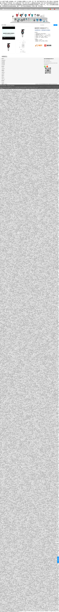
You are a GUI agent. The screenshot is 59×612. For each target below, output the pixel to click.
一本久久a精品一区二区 (41, 225)
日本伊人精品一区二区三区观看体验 (7, 137)
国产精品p (41, 448)
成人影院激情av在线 (51, 193)
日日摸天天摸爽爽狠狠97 (5, 412)
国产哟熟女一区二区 (17, 133)
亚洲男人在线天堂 (47, 183)
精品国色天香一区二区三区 (35, 271)
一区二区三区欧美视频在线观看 (25, 175)
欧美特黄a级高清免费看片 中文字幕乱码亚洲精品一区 (26, 385)
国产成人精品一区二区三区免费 (38, 226)
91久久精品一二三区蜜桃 (11, 273)
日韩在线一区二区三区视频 (30, 336)
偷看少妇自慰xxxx (5, 332)
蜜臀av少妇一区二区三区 (7, 144)
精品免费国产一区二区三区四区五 (24, 383)
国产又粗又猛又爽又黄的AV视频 (11, 314)
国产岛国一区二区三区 (12, 103)
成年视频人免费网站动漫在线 (20, 380)
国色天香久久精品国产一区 (27, 401)
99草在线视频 (9, 190)
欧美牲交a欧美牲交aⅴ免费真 (6, 111)
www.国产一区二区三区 (22, 98)
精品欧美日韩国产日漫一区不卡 (39, 231)
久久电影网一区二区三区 (47, 108)
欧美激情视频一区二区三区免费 (14, 402)
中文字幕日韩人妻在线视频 (44, 269)
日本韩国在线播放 (16, 130)
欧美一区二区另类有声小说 (41, 110)
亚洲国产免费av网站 (36, 271)
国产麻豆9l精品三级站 (9, 151)
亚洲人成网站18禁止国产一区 (30, 221)
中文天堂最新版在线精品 (20, 183)
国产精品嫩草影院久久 (54, 136)
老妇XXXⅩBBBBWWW (26, 276)
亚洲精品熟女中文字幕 (53, 421)
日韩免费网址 (47, 165)
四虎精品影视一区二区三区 (50, 390)
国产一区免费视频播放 (37, 430)
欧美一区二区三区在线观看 (11, 372)
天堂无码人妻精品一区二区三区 (20, 107)
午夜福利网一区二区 (4, 429)
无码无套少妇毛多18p (42, 271)
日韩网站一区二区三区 (31, 207)
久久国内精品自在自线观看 (49, 110)
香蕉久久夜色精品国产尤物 (16, 110)
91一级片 (10, 164)
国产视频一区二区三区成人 (35, 201)
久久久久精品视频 (18, 175)
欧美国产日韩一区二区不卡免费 (46, 270)
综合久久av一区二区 (55, 443)
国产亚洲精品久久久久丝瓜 (46, 119)
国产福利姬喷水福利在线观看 (9, 153)
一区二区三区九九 (14, 196)
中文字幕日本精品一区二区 (48, 267)
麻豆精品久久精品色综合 (12, 411)
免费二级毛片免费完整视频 (38, 312)
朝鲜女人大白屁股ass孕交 (16, 160)
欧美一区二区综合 (30, 155)
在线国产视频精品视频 (35, 228)
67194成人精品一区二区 (53, 279)
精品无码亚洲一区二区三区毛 (26, 290)
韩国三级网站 (11, 367)
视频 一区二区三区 (36, 426)
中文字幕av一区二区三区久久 (48, 236)
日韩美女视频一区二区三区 (34, 150)
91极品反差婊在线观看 (16, 114)
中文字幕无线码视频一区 (20, 377)
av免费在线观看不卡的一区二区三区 (17, 102)
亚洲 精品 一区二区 (46, 378)
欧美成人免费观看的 (39, 194)
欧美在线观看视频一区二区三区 (8, 171)
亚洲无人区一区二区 (9, 455)
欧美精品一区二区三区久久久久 (11, 97)
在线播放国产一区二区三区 (34, 164)
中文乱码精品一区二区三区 (48, 197)
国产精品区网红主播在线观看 (21, 325)
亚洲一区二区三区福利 (55, 203)
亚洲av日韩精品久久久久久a (32, 277)
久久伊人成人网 (6, 475)
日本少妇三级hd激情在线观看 (21, 258)
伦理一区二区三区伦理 (42, 139)
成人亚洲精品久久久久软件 (31, 204)
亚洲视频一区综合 (4, 227)
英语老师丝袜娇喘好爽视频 (51, 169)
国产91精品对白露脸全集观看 (38, 132)
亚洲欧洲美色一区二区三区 (10, 155)
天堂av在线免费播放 (46, 126)
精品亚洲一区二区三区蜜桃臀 (5, 103)
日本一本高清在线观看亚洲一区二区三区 (41, 328)
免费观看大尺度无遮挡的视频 (23, 445)
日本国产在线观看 (41, 398)
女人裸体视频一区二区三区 (43, 150)
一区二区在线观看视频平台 (21, 413)
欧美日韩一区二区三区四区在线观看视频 (35, 104)
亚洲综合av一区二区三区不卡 (31, 393)
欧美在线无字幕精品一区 (19, 360)
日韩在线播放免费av (31, 249)
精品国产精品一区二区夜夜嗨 (28, 150)
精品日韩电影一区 (47, 154)
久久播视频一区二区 (36, 364)
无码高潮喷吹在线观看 (20, 407)
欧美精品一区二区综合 (5, 400)
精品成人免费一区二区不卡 (23, 405)
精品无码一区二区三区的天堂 (37, 333)
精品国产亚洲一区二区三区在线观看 (39, 203)
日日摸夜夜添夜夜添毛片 (12, 179)
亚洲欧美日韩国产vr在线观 (17, 302)
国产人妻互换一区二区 (25, 424)
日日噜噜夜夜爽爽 (32, 270)
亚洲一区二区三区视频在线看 (10, 383)
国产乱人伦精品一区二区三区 (5, 105)
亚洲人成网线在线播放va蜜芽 (52, 264)
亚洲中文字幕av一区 (41, 406)
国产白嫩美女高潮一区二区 (24, 299)
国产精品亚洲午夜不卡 (19, 103)
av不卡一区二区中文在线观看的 (30, 196)
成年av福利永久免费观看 (18, 116)
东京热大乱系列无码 (23, 370)
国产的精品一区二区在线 (17, 328)
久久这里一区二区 (18, 296)
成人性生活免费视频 (55, 328)
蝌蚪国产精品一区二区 (32, 102)
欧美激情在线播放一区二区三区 (28, 233)
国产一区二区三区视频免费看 (42, 442)
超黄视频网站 (28, 169)
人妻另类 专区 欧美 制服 (24, 203)
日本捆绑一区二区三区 (56, 353)
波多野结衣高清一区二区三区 (6, 296)
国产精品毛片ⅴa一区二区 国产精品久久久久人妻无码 (20, 425)
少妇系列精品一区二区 (29, 173)
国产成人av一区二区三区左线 (41, 417)
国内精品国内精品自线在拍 (38, 286)
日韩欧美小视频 (5, 452)
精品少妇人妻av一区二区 (38, 322)
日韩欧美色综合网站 (36, 237)
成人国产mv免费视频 (39, 270)
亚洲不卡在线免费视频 (13, 138)
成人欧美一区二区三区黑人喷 (4, 179)
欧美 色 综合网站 (4, 230)
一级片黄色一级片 (6, 291)
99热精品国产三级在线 (46, 349)
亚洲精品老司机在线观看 (24, 146)
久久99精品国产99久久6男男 (7, 406)
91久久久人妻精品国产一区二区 (19, 117)
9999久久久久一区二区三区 (48, 353)
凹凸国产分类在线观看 (15, 271)
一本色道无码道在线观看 (19, 349)
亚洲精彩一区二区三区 (14, 242)
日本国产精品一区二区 (43, 90)
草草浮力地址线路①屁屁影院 (48, 288)
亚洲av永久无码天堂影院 (9, 308)
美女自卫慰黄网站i (52, 344)
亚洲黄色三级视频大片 (39, 459)
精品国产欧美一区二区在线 (10, 147)
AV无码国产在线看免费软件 (5, 251)
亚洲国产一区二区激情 (19, 128)
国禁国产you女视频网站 (31, 373)
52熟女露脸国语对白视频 (35, 173)
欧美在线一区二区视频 (38, 362)
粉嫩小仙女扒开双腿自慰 (46, 116)
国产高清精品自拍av (43, 387)
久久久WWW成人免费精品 (17, 456)
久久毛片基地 (26, 180)
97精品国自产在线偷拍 (16, 323)
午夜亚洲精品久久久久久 (30, 254)
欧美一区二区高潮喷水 (18, 245)
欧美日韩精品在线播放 (54, 265)
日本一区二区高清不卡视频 (33, 141)
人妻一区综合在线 (14, 321)
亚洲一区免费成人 (19, 467)
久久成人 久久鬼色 (51, 241)
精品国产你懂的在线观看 (40, 141)
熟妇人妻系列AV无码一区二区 (39, 307)
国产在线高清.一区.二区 (28, 193)
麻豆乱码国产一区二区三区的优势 (38, 217)
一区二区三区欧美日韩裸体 (7, 451)
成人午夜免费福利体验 (54, 466)
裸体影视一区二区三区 (22, 236)
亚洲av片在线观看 (49, 150)
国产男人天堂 (37, 346)
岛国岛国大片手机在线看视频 (18, 266)
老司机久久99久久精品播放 (18, 115)
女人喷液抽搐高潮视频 (3, 366)
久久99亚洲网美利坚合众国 (8, 478)
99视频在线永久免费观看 (10, 102)
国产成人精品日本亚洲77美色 (17, 181)
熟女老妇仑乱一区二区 (39, 266)
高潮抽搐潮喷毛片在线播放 (22, 310)
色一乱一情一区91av (41, 175)
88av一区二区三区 (34, 380)
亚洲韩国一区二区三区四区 (19, 104)
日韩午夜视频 (5, 167)
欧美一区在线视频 (12, 143)
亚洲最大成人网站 (25, 249)
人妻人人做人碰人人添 (42, 190)
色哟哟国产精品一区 (5, 134)
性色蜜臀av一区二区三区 (15, 237)
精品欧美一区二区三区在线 (55, 445)
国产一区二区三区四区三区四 (35, 139)
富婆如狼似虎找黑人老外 (7, 321)
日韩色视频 (22, 150)
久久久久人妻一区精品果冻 (19, 150)
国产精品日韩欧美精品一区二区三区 (15, 92)
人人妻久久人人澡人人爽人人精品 (12, 413)
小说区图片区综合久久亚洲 (11, 107)
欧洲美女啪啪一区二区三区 (41, 313)
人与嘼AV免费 (20, 196)
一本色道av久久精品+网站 (23, 125)
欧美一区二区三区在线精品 (18, 149)
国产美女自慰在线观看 (32, 275)
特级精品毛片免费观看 (40, 145)
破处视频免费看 (54, 210)
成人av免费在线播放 (41, 449)
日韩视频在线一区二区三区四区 (6, 363)
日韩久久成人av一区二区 (19, 379)
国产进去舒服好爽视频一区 (20, 224)
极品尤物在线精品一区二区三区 (49, 259)
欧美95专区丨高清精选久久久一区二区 (5, 182)
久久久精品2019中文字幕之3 (25, 274)
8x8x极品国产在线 (17, 101)
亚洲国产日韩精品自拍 (42, 292)
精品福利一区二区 (43, 463)
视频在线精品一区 (9, 334)
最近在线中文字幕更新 (51, 244)
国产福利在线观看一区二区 (46, 281)
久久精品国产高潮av (14, 164)
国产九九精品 (24, 196)
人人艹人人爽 (16, 375)
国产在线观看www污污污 (5, 216)
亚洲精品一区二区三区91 (26, 343)
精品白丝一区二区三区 (24, 110)
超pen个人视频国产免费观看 (47, 133)
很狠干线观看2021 (5, 197)
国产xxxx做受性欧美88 (44, 370)
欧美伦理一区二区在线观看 (14, 246)
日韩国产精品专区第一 (45, 301)
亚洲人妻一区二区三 (46, 146)
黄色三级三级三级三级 (19, 276)
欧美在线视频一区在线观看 (53, 473)
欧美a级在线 (4, 308)
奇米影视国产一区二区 (50, 280)
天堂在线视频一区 (29, 93)
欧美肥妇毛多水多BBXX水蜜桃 (43, 193)
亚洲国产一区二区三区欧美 (8, 306)
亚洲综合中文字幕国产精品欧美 (6, 271)
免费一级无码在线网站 (23, 111)
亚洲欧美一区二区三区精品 (43, 403)
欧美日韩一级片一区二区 (48, 213)
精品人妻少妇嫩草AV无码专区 (15, 403)
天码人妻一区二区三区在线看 (8, 441)
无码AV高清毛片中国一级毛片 (32, 160)
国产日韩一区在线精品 (55, 122)
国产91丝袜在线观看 (21, 155)
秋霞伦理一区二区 (33, 100)
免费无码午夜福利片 (33, 155)
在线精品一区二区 (15, 341)
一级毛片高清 (48, 295)
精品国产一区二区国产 (20, 190)
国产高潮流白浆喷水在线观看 (37, 152)
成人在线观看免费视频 (44, 195)
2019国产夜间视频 (13, 180)
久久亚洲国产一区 (32, 148)
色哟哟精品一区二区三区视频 (27, 349)
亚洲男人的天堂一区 (42, 426)
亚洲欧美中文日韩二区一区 (16, 334)
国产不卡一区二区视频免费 (33, 313)
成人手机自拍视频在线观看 (28, 228)
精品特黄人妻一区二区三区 (47, 373)
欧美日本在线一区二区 (19, 186)
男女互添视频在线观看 (33, 97)
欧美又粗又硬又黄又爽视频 (48, 123)
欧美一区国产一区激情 (31, 300)
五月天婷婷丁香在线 (44, 268)
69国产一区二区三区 (8, 106)
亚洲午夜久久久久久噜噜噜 (14, 234)
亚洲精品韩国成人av (10, 160)
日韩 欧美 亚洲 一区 (50, 263)
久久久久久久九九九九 (45, 220)
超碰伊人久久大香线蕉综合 (49, 190)
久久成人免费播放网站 (42, 363)
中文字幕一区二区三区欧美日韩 (34, 412)
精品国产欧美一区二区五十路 (34, 382)
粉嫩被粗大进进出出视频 (27, 360)
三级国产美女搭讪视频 (50, 283)
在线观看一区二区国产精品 (10, 287)
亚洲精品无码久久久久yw (26, 475)
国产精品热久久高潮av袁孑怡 (13, 189)
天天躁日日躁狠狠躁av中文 (44, 212)
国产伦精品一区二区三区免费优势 (26, 171)
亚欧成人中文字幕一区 (49, 228)
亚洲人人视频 (20, 275)
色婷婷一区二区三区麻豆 (14, 206)
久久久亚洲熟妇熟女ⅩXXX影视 (10, 100)
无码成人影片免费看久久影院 (23, 213)
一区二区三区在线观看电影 (4, 247)
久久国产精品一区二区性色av (8, 181)
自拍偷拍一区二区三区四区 (42, 210)
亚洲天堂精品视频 (20, 263)
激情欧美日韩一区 (30, 203)
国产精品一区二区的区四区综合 (11, 94)
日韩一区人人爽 (6, 288)
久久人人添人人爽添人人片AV (49, 422)
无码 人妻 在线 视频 (44, 327)
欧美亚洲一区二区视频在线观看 (32, 227)
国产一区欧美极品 (50, 211)
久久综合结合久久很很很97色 (52, 95)
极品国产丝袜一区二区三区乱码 (21, 280)
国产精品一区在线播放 (18, 390)
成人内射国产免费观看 (29, 258)
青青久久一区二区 (54, 170)
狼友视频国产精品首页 (40, 108)
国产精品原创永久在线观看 (16, 137)
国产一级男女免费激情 (18, 462)
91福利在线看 (10, 160)
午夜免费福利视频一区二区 (17, 162)
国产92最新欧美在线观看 (21, 182)
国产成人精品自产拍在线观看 (25, 449)
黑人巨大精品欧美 (42, 303)
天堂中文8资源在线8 (33, 459)
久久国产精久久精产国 (14, 354)
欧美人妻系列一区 (33, 186)
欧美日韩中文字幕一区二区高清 (32, 162)
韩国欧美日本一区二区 (15, 279)
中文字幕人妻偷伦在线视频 (32, 334)
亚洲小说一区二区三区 (16, 364)
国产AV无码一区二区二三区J (46, 247)
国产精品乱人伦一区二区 (43, 368)
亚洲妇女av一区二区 (8, 292)
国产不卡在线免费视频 (19, 249)
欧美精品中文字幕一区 (53, 175)
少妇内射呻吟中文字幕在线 (24, 384)
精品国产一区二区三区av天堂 (34, 263)
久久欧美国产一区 (27, 117)
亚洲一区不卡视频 (37, 304)
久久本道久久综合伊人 (13, 226)
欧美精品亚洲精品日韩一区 (4, 346)
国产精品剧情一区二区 (4, 104)
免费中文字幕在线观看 (54, 118)
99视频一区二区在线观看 (50, 98)
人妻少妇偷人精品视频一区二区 (9, 149)
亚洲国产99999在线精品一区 (47, 204)
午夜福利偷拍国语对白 (44, 258)
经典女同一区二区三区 (26, 115)
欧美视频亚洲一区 (46, 145)
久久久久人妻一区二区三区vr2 (38, 284)
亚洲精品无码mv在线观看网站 (28, 318)
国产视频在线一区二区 (43, 324)
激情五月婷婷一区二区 (24, 162)
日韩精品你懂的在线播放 (4, 98)
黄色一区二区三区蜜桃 (35, 451)
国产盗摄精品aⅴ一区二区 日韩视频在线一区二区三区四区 (46, 255)
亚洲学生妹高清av (37, 376)
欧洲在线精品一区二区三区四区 (21, 357)
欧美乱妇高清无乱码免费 (52, 309)
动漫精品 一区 (36, 405)
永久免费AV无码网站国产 (20, 278)
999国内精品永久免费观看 (43, 450)
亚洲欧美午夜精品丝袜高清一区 (14, 105)
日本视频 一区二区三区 (48, 261)
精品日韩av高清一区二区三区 (38, 192)
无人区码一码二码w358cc (52, 430)
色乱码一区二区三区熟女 (38, 120)
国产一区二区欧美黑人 (11, 381)
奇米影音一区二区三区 (48, 203)
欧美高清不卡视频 (38, 234)
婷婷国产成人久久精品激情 (48, 149)
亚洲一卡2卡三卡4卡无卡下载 (34, 440)
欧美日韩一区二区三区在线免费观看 (47, 191)
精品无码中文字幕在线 (48, 97)
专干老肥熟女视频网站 (41, 353)
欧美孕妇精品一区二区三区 (13, 156)
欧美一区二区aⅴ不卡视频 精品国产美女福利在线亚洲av (37, 142)
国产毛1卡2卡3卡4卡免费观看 (18, 429)
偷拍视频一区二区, (30, 282)
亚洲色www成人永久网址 (38, 264)
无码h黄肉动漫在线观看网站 (41, 97)
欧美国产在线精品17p (48, 276)
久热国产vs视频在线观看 (4, 140)
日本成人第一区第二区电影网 (37, 114)
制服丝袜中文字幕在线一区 (26, 116)
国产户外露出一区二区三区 (29, 90)
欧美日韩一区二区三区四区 (47, 317)
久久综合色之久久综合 (15, 198)
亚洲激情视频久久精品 (13, 320)
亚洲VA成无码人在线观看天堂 (10, 203)
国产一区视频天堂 (33, 208)
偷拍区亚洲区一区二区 (3, 377)
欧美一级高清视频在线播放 (20, 361)
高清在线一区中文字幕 (40, 429)
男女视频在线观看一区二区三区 (27, 97)
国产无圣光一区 (31, 92)
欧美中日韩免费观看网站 (25, 143)
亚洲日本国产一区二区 (44, 104)
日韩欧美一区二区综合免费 (54, 116)
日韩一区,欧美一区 (8, 480)
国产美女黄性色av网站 (47, 424)
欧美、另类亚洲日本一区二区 (52, 173)
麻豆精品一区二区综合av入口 (14, 90)
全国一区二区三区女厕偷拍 (10, 282)
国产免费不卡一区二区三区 (46, 140)
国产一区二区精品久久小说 (30, 329)
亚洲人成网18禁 (2, 391)
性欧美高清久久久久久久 (11, 104)
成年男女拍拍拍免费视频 (28, 168)
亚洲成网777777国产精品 (37, 249)
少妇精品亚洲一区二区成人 (18, 381)
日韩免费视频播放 (6, 466)
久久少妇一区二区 (24, 314)
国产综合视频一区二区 (21, 90)
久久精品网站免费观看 (53, 295)
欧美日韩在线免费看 (36, 292)
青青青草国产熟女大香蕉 (14, 362)
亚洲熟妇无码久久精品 (4, 193)
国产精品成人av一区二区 (13, 258)
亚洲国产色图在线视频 (19, 251)
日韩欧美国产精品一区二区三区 (34, 369)
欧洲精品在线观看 (53, 151)
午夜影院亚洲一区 (4, 298)
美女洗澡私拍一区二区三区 (53, 206)
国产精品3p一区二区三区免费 (44, 200)
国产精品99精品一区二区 (54, 164)
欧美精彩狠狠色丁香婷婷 (8, 199)
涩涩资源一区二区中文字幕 (8, 136)
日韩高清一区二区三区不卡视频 (53, 128)
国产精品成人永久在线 (48, 425)
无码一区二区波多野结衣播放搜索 (32, 110)
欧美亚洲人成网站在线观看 (12, 276)
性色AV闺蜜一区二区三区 (55, 316)
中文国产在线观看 (33, 194)
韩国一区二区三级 (49, 210)
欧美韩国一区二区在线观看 (39, 288)
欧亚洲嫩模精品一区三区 (20, 144)
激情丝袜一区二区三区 (40, 153)
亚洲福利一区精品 (17, 248)
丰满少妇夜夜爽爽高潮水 (16, 136)
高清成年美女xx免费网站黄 (30, 136)
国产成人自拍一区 (28, 335)
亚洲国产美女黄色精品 (9, 159)
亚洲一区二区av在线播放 (19, 135)
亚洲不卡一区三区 (35, 209)
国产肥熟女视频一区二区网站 (14, 385)
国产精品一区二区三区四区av (33, 89)
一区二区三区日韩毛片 (18, 143)
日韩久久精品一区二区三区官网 (48, 219)
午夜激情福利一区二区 (27, 99)
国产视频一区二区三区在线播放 (21, 409)
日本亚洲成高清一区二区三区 (18, 223)
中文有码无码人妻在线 (10, 330)
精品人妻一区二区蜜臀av (51, 205)
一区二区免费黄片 (45, 329)
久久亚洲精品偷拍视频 (17, 167)
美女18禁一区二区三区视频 (41, 343)
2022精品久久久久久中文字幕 (10, 192)
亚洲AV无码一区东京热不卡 (25, 296)
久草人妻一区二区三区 (15, 200)
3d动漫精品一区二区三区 (45, 89)
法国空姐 (1, 88)
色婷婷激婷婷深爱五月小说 (54, 424)
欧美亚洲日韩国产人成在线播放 (18, 266)
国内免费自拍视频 (9, 479)
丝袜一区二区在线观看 (31, 146)
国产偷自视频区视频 (51, 357)
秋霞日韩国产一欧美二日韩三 (36, 461)
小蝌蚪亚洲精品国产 (33, 154)
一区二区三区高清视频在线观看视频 (20, 163)
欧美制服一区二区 (9, 131)
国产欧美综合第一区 (22, 306)
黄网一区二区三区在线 (10, 167)
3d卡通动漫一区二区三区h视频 (22, 382)
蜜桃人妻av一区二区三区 (53, 347)
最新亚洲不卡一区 (36, 218)
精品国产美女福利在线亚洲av (29, 236)
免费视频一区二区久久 (35, 210)
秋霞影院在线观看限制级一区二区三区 (11, 233)
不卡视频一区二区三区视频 (48, 184)
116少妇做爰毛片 (31, 319)
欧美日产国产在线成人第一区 (39, 170)
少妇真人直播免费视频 (31, 198)
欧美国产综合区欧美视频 (8, 142)
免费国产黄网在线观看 (13, 165)
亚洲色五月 (18, 431)
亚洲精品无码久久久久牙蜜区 (14, 263)
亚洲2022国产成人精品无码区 (51, 124)
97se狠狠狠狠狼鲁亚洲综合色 (18, 287)
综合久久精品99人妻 (12, 412)
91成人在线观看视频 (17, 365)
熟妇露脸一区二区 (51, 138)
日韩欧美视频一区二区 (46, 233)
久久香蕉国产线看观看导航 (45, 407)
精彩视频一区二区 (40, 103)
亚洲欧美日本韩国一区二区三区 (27, 134)
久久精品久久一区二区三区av (33, 145)
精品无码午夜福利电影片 (16, 123)
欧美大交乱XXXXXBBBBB (45, 321)
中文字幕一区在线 (51, 235)
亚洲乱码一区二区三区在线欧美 (10, 260)
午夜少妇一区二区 (8, 112)
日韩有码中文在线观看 (55, 149)
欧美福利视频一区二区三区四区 (12, 129)
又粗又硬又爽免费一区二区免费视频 (38, 138)
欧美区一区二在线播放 (48, 437)
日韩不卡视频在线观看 (16, 187)
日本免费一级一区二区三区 (51, 202)
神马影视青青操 (36, 385)
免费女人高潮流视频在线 (50, 120)
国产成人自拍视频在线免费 (30, 120)
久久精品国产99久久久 (52, 284)
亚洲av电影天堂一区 (32, 322)
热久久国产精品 (10, 475)
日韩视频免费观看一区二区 (24, 364)
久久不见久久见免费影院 (20, 140)
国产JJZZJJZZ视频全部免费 (14, 324)
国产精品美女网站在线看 (7, 145)
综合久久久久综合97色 (24, 145)
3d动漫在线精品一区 (37, 280)
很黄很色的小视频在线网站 (9, 286)
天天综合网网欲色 (48, 102)
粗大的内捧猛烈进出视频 (42, 92)
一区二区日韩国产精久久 (33, 153)
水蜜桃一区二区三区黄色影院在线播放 (33, 229)
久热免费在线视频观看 (37, 370)
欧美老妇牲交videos (7, 92)
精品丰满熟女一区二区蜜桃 (51, 131)
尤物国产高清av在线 (51, 291)
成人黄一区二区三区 (13, 244)
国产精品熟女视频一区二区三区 (28, 481)
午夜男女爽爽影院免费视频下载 (39, 377)
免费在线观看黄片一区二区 (21, 92)
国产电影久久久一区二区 (22, 326)
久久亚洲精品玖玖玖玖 (50, 156)
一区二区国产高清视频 (26, 104)
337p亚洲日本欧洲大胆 (26, 154)
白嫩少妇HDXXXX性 (52, 125)
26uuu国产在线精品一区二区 (19, 481)
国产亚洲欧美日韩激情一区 (15, 119)
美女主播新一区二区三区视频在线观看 (13, 98)
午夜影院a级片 (37, 450)
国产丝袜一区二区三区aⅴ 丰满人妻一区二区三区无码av (31, 95)
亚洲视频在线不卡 (48, 159)
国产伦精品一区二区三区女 (43, 285)
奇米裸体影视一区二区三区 (28, 190)
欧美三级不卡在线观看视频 (50, 431)
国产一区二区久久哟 (33, 128)
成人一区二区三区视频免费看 (26, 294)
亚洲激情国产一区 (19, 142)
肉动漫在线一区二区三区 (46, 479)
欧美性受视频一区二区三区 (28, 435)
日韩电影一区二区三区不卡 (19, 121)
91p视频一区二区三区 (41, 365)
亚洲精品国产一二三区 (21, 214)
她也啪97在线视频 (14, 190)
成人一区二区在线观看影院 (48, 365)
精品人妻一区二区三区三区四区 (22, 297)
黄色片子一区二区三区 (19, 355)
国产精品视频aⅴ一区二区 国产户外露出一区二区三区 (29, 396)
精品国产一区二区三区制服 (54, 140)
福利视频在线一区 (15, 388)
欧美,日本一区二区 (7, 268)
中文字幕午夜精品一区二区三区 (54, 126)
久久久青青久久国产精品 (30, 125)
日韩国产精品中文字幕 (32, 214)
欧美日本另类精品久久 (40, 116)
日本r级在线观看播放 (33, 274)
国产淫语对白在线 (21, 279)
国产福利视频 (41, 349)
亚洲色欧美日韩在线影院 (41, 422)
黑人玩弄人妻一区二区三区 (54, 428)
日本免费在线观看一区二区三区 (22, 206)
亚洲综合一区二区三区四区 (33, 123)
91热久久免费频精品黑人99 (10, 253)
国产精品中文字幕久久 (33, 108)
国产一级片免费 (39, 89)
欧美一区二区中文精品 (25, 223)
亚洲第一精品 (36, 112)
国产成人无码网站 (47, 324)
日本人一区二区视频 (49, 139)
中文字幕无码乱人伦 (35, 111)
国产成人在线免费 (16, 213)
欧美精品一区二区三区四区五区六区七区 (14, 191)
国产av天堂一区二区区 (51, 234)
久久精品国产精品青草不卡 (49, 180)
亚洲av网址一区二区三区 (15, 239)
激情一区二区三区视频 (46, 347)
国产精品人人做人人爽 (49, 323)
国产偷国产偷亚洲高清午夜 (10, 101)
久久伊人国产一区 (55, 408)
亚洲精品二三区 (26, 407)
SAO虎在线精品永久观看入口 (30, 304)
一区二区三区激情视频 (11, 288)
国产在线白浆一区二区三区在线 (52, 203)
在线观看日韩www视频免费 (53, 97)
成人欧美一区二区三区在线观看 (52, 157)
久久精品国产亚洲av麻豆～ (30, 362)
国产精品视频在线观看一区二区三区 (29, 418)
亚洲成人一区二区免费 (25, 245)
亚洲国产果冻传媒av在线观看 (44, 243)
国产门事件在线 (18, 124)
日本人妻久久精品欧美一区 (32, 149)
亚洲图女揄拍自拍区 (34, 267)
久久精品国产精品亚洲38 (49, 92)
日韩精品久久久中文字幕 (3, 446)
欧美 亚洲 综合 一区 (54, 159)
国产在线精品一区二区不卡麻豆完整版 (23, 234)
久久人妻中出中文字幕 (31, 247)
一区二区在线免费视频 (19, 201)
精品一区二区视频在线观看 (43, 173)
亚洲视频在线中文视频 (33, 158)
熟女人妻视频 (53, 213)
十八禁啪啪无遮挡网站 (8, 221)
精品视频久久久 (40, 164)
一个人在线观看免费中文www (49, 115)
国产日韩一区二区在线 (34, 171)
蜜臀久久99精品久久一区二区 (33, 419)
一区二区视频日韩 (41, 219)
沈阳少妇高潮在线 (6, 92)
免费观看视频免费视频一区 (6, 331)
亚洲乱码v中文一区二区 (24, 302)
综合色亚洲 (2, 424)
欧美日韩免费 (41, 213)
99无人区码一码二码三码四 (35, 471)
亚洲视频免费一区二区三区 (17, 286)
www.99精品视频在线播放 (49, 161)
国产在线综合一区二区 (18, 89)
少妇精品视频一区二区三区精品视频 (20, 169)
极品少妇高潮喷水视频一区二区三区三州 (49, 272)
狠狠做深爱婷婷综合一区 (35, 325)
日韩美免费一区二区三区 (11, 452)
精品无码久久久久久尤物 (26, 184)
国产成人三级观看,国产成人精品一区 (11, 188)
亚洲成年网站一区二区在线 (4, 128)
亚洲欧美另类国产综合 (47, 109)
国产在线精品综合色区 (37, 203)
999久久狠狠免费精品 (26, 392)
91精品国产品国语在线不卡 (21, 164)
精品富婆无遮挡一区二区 (54, 158)
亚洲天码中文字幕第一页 (5, 358)
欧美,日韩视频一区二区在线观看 (44, 201)
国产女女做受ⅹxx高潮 (29, 375)
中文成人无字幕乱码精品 (47, 147)
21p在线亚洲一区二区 (44, 91)
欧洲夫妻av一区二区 (8, 389)
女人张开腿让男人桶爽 (32, 234)
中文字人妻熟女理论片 (6, 349)
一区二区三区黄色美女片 (36, 90)
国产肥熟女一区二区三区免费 (31, 102)
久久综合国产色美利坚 (29, 357)
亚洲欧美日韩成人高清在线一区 (10, 245)
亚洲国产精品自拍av (11, 338)
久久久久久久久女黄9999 (37, 332)
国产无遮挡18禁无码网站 (55, 237)
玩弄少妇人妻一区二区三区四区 (17, 126)
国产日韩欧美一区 (9, 198)
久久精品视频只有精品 (11, 115)
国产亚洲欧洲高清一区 (54, 130)
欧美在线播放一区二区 (43, 390)
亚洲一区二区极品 (14, 144)
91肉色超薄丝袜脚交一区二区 (48, 366)
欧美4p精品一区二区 (9, 110)
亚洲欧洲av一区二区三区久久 (12, 140)
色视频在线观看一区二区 (50, 282)
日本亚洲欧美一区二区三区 (45, 252)
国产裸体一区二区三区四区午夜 (4, 184)
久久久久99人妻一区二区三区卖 (5, 384)
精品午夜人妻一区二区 (13, 304)
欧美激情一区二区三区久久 (28, 440)
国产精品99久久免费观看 (49, 330)
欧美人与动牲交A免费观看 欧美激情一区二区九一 (17, 96)
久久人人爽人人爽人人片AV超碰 (45, 189)
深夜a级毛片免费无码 (8, 319)
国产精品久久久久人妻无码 (13, 269)
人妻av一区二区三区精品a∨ (33, 311)
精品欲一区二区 (43, 213)
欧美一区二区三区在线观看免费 (46, 265)
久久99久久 (38, 303)
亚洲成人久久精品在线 (15, 329)
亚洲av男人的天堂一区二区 (7, 93)
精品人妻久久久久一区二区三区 (8, 388)
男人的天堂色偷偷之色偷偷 (53, 338)
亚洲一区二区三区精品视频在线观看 (33, 295)
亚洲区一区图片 (12, 89)
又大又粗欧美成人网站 (31, 191)
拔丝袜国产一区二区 (4, 372)
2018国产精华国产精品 (25, 149)
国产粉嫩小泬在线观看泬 (35, 166)
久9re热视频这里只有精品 (26, 128)
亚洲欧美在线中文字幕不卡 (4, 396)
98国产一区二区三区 (13, 360)
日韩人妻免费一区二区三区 (38, 372)
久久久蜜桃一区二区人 (34, 314)
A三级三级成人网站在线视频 (55, 183)
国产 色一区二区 (29, 471)
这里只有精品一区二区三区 (50, 134)
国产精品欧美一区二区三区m (27, 257)
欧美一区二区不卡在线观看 (4, 322)
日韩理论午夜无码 (21, 318)
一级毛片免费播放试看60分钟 (44, 278)
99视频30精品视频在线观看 (43, 95)
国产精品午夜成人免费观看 (51, 249)
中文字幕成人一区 (46, 336)
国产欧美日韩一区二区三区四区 (19, 208)
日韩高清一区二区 (4, 313)
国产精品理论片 (42, 318)
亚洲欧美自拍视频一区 (9, 145)
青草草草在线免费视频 (30, 350)
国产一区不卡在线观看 (15, 416)
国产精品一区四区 (31, 112)
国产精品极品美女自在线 (31, 129)
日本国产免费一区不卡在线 (42, 112)
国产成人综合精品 (53, 132)
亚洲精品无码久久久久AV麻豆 (41, 180)
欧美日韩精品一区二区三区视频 (46, 427)
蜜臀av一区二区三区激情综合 (12, 409)
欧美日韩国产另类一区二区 (50, 404)
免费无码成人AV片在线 (23, 336)
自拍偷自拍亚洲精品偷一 (53, 238)
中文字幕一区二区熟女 (38, 240)
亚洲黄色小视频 (53, 426)
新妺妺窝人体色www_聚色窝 (24, 319)
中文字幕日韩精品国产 (55, 197)
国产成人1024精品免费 (51, 268)
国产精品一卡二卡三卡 (27, 96)
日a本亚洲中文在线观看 (19, 97)
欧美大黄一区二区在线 (26, 222)
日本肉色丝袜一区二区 (35, 225)
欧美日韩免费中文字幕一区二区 (17, 204)
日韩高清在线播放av (53, 208)
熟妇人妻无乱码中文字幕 (40, 149)
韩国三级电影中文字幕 (35, 93)
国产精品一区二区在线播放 (16, 324)
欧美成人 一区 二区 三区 (18, 232)
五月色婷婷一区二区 (17, 155)
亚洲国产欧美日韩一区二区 (41, 115)
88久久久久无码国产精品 (8, 205)
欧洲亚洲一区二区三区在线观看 (42, 382)
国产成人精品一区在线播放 (10, 438)
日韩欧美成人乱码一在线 (31, 403)
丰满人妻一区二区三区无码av (52, 91)
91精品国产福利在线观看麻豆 (47, 215)
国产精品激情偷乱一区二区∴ (47, 286)
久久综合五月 (41, 465)
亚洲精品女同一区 (24, 151)
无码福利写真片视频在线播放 (7, 95)
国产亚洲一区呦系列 (30, 292)
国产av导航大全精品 (28, 205)
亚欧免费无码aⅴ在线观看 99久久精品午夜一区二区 (51, 188)
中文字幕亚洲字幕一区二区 (33, 389)
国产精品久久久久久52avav (40, 176)
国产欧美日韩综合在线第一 (52, 252)
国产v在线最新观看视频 (36, 285)
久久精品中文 (37, 199)
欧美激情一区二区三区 (36, 161)
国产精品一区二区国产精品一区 (42, 171)
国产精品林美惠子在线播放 (23, 220)
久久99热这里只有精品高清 (30, 132)
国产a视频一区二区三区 (15, 125)
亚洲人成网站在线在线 (8, 474)
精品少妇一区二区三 (23, 393)
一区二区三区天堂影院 (9, 307)
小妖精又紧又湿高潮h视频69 (43, 412)
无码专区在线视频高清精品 (20, 339)
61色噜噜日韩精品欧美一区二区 (41, 290)
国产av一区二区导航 (30, 283)
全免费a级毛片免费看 (11, 247)
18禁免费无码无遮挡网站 (8, 114)
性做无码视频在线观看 (49, 363)
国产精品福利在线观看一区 (49, 121)
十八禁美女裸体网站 (26, 135)
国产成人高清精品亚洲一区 (16, 399)
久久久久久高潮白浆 (40, 227)
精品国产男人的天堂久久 (12, 397)
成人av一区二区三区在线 (13, 218)
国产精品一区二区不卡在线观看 (8, 212)
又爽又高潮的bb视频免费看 (9, 126)
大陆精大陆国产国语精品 (51, 285)
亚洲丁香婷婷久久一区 (6, 443)
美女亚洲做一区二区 (49, 122)
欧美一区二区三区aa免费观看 (14, 215)
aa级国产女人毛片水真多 (8, 148)
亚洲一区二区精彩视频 (22, 272)
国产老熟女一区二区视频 (5, 272)
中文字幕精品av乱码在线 (37, 356)
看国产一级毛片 (21, 95)
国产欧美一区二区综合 (26, 377)
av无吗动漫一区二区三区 (5, 473)
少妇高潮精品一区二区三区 (40, 118)
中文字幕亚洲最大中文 (27, 250)
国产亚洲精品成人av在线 (15, 220)
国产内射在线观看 (19, 207)
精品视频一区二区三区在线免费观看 (43, 101)
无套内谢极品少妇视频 (14, 447)
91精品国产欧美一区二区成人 (37, 400)
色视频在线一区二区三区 (12, 97)
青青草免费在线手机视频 (52, 301)
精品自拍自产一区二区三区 (37, 309)
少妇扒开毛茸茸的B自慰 (4, 195)
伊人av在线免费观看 (48, 216)
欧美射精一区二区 (49, 326)
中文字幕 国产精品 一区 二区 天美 (33, 177)
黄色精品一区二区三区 (8, 299)
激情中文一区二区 (41, 470)
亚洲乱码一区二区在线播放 (42, 134)
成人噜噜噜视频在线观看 (48, 341)
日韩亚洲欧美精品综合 (32, 245)
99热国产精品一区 (31, 377)
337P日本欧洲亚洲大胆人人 (45, 345)
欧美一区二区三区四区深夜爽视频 (40, 102)
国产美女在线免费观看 (49, 251)
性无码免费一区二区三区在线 (9, 424)
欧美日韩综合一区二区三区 (42, 111)
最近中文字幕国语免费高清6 (14, 261)
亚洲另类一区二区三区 (56, 213)
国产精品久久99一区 (12, 232)
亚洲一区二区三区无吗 (45, 242)
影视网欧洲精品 (28, 119)
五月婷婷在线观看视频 (48, 185)
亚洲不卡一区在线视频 (35, 435)
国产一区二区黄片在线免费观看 (6, 300)
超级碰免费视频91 (7, 89)
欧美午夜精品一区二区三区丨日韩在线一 (37, 97)
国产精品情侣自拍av (22, 416)
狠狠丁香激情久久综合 (35, 165)
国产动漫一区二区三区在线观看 (7, 398)
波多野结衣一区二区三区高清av (8, 187)
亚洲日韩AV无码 (15, 446)
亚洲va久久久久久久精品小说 (11, 248)
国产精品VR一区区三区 (47, 462)
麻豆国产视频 (3, 126)
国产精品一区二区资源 (18, 174)
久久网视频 (3, 254)
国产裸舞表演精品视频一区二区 (20, 168)
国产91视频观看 (14, 142)
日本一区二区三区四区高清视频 (24, 141)
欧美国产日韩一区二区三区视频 (6, 119)
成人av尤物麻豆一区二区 (53, 477)
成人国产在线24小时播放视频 (31, 452)
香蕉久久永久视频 (55, 302)
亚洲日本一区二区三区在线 (30, 370)
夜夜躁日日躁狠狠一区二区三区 (36, 340)
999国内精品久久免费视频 (19, 134)
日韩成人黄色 (26, 214)
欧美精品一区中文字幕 (30, 243)
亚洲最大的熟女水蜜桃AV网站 (15, 112)
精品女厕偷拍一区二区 (35, 377)
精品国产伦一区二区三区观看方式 (6, 150)
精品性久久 (32, 469)
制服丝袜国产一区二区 (30, 206)
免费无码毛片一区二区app (35, 172)
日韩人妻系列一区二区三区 (31, 178)
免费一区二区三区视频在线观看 (29, 446)
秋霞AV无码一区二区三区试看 (33, 436)
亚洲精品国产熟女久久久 (14, 410)
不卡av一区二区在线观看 (26, 126)
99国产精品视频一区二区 (16, 148)
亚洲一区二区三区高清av (27, 267)
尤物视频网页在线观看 (27, 279)
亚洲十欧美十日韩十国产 (7, 339)
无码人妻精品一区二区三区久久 (53, 438)
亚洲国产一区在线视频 (8, 469)
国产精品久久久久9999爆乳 (27, 330)
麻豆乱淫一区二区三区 (38, 434)
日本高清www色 (54, 470)
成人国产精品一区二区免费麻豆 (47, 135)
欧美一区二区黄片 (33, 179)
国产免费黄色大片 (28, 398)
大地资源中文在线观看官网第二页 (32, 314)
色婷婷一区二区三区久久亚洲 (18, 319)
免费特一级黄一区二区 (13, 435)
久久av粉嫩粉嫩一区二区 (24, 305)
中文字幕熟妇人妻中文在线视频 (50, 435)
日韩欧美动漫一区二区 (32, 160)
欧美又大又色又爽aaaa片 (27, 271)
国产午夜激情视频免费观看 (47, 132)
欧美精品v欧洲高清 (14, 280)
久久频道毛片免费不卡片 (25, 327)
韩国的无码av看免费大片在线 (36, 189)
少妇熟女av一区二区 (55, 99)
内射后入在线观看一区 (4, 160)
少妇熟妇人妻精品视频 (49, 271)
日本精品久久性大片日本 (42, 435)
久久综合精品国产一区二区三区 (24, 112)
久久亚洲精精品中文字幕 (5, 340)
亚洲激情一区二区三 (48, 394)
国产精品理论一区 (32, 276)
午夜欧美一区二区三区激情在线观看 (51, 166)
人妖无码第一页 (39, 91)
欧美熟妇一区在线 (15, 170)
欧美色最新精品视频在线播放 (25, 324)
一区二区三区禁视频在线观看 (19, 154)
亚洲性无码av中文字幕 (8, 310)
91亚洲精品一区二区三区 (35, 113)
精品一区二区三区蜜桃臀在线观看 (17, 225)
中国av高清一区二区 (39, 100)
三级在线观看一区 (41, 172)
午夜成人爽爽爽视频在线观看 (42, 408)
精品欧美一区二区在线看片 (27, 353)
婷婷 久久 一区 (48, 112)
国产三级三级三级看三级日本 (9, 209)
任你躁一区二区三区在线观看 (52, 144)
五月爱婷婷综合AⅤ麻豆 (8, 202)
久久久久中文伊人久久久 (54, 293)
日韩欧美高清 (37, 196)
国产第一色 (33, 337)
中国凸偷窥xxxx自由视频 (40, 424)
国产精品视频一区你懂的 (12, 197)
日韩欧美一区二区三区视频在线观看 (53, 199)
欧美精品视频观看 (44, 160)
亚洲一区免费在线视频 (23, 102)
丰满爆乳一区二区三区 (52, 243)
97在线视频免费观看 (21, 400)
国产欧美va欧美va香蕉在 (42, 93)
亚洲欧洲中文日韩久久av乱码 (54, 189)
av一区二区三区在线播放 (27, 165)
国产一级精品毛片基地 (47, 464)
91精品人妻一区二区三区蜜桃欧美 (20, 94)
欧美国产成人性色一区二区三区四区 (6, 122)
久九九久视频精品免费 (14, 418)
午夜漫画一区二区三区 (10, 392)
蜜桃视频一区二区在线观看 (5, 215)
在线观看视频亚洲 (46, 143)
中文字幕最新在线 (28, 194)
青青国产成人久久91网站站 (48, 182)
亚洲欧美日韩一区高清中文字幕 (33, 422)
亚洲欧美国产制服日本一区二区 (23, 231)
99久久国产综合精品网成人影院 (16, 160)
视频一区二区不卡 (17, 369)
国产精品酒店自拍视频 (7, 344)
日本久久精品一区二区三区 (30, 329)
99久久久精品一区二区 (11, 134)
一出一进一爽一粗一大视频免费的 (49, 160)
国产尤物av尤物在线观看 (5, 189)
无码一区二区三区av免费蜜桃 (41, 216)
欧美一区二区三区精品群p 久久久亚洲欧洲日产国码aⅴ (23, 216)
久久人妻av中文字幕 (37, 302)
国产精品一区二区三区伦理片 (32, 159)
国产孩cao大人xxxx (33, 99)
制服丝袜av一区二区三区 (45, 473)
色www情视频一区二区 (54, 106)
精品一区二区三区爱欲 (10, 472)
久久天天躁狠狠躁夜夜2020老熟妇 (18, 230)
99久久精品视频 (25, 204)
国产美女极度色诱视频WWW (6, 99)
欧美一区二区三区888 (26, 121)
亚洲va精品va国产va (25, 207)
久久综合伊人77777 (5, 276)
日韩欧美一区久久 (55, 178)
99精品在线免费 (56, 337)
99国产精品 (15, 214)
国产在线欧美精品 (23, 333)
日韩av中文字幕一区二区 (16, 458)
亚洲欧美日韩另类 (9, 446)
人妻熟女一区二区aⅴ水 (45, 187)
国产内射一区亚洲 (44, 409)
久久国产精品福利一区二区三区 (12, 315)
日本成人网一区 (49, 362)
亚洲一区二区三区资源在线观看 (33, 124)
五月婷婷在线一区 (6, 185)
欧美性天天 (9, 454)
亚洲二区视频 (49, 375)
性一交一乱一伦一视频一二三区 (34, 211)
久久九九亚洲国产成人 (39, 99)
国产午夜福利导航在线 (8, 220)
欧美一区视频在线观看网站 (54, 119)
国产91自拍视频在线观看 (16, 178)
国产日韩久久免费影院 (3, 116)
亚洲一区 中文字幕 (42, 161)
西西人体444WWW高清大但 (8, 341)
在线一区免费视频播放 (10, 230)
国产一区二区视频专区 (40, 143)
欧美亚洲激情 (24, 203)
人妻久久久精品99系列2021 (45, 248)
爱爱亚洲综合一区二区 (28, 182)
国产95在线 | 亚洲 (44, 221)
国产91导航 (20, 222)
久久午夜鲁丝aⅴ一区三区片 (45, 235)
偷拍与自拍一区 (18, 274)
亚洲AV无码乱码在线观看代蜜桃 (36, 458)
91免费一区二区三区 (37, 212)
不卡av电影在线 (38, 222)
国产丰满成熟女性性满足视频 (23, 105)
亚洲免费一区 (9, 264)
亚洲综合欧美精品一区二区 (31, 220)
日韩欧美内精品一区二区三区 (22, 170)
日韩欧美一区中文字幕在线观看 (37, 256)
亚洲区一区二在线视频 (5, 353)
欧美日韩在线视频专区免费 (52, 364)
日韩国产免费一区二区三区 (29, 215)
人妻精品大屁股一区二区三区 (17, 158)
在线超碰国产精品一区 (30, 371)
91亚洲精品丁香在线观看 (3, 120)
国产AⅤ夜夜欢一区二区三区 (16, 415)
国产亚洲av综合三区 (18, 203)
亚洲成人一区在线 (45, 138)
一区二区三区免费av (8, 238)
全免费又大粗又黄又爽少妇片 (23, 213)
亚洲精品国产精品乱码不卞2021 (4, 241)
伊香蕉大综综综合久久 (43, 440)
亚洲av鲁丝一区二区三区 (33, 417)
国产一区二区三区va (7, 165)
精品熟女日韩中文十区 (16, 199)
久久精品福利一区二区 (54, 208)
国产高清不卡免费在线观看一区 (4, 150)
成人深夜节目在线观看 (39, 179)
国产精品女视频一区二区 (45, 152)
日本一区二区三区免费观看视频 (25, 219)
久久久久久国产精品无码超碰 (14, 222)
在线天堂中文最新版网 (3, 425)
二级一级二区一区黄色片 (28, 372)
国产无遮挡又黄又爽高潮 (37, 125)
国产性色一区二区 (34, 326)
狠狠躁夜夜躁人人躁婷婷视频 (26, 255)
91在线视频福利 (43, 168)
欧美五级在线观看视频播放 (49, 225)
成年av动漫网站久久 (14, 161)
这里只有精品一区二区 (42, 237)
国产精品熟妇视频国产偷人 (29, 354)
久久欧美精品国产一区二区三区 (36, 341)
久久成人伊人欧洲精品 (44, 280)
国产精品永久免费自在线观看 (11, 201)
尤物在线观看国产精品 (46, 206)
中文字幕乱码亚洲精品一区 (30, 133)
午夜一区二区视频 (26, 288)
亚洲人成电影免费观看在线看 (49, 176)
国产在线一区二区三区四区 (25, 176)
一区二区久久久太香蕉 (32, 402)
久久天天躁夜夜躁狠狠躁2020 (25, 419)
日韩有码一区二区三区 (51, 258)
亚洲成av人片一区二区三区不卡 (51, 315)
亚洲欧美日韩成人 (26, 320)
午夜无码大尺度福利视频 (8, 123)
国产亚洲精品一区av (32, 467)
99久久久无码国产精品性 (42, 224)
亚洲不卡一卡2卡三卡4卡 (16, 307)
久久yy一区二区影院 (56, 111)
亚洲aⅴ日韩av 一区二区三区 (39, 146)
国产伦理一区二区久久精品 (39, 204)
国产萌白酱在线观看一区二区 (53, 278)
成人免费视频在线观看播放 (39, 148)
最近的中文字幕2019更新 (26, 127)
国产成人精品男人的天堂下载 (19, 465)
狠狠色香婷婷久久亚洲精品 (32, 188)
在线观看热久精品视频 (12, 241)
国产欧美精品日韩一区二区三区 (47, 99)
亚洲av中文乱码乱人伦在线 (12, 186)
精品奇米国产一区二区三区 (9, 152)
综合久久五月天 (33, 119)
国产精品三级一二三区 (35, 150)
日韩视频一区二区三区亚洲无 (20, 193)
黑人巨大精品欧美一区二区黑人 (53, 114)
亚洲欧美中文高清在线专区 (39, 102)
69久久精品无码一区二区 (39, 275)
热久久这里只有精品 (19, 211)
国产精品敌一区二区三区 (32, 176)
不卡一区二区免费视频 (16, 414)
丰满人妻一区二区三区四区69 (16, 474)
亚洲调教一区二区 (23, 254)
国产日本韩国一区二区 (23, 453)
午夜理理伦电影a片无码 (10, 327)
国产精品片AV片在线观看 (10, 139)
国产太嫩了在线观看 (53, 381)
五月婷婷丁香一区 (36, 92)
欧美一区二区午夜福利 (8, 239)
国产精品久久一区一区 (3, 101)
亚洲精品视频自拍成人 (22, 309)
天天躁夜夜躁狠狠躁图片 (32, 91)
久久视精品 (4, 163)
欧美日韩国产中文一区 (47, 279)
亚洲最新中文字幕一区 (14, 182)
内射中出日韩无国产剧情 (11, 117)
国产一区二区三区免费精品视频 (17, 255)
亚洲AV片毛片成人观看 (38, 220)
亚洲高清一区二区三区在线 (55, 147)
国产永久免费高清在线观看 (16, 146)
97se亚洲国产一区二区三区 (47, 155)
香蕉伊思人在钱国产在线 (7, 440)
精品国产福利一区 (4, 264)
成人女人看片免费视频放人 (43, 202)
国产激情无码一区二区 (38, 191)
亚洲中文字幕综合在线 (40, 126)
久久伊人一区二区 (9, 311)
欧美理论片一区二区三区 (39, 317)
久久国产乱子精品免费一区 (30, 131)
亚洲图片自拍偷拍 (16, 383)
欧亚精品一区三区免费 (33, 116)
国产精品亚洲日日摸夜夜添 (44, 222)
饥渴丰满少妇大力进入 (13, 224)
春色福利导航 (55, 374)
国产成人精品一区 (29, 111)
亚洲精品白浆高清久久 (3, 378)
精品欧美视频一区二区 (45, 223)
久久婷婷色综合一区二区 (21, 189)
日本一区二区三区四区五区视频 (29, 226)
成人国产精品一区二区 (16, 243)
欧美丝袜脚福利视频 (25, 209)
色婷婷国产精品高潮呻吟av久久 (24, 145)
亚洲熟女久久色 (20, 343)
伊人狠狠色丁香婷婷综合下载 (40, 415)
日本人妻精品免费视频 (6, 379)
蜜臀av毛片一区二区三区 (24, 181)
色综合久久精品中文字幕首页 (24, 415)
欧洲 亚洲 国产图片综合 (33, 126)
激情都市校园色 (38, 277)
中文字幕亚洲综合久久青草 (32, 118)
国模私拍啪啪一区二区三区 (47, 103)
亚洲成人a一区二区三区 (47, 151)
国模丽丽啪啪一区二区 (44, 107)
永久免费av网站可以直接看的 (12, 193)
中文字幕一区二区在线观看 (11, 277)
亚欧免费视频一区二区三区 (50, 90)
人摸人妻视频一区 (47, 313)
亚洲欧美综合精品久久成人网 (11, 211)
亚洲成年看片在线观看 (29, 246)
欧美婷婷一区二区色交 (24, 438)
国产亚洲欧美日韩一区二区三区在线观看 (26, 248)
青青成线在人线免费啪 (55, 207)
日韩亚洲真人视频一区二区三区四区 (10, 91)
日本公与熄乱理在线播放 (26, 142)
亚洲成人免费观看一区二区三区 (50, 239)
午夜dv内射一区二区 (11, 464)
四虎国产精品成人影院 (34, 294)
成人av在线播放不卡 (23, 137)
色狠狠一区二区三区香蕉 (33, 135)
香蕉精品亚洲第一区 (46, 97)
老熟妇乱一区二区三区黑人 (31, 445)
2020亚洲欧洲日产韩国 (10, 213)
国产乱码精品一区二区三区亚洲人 (31, 317)
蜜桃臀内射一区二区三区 (34, 185)
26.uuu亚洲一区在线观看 (40, 123)
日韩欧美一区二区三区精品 (25, 378)
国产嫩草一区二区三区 (5, 157)
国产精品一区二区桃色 (20, 291)
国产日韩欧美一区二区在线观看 (17, 177)
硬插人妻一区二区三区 (26, 91)
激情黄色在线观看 (15, 352)
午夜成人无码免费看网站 (3, 325)
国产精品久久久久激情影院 (21, 208)
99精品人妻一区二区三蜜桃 (26, 412)
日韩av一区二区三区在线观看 (48, 172)
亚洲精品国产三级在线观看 (7, 437)
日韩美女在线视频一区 (20, 138)
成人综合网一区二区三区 (29, 351)
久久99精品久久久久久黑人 (36, 481)
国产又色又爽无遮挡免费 (52, 222)
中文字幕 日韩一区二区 (47, 130)
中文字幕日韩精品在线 (4, 107)
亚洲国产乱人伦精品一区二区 (21, 451)
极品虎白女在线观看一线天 (20, 411)
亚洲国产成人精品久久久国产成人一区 (9, 345)
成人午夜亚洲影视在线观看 (6, 312)
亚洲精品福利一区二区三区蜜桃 (45, 137)
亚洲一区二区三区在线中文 (36, 440)
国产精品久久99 (32, 372)
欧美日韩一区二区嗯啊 (37, 350)
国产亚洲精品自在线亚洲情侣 (5, 467)
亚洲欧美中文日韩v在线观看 (53, 260)
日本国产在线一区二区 (9, 265)
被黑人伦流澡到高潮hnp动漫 (50, 229)
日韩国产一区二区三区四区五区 (17, 151)
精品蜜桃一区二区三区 (22, 406)
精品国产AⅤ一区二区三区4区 (17, 118)
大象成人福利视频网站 (38, 221)
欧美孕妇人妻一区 (45, 465)
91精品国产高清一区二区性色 (30, 272)
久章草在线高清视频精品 (38, 145)
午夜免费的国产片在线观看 (51, 171)
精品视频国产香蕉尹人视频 (26, 200)
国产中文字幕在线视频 (27, 179)
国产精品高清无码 (42, 302)
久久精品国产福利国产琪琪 (15, 406)
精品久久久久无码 (26, 140)
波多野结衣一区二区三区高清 (44, 199)
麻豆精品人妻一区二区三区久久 (12, 183)
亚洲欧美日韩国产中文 (15, 256)
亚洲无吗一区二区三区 (12, 157)
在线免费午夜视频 (16, 372)
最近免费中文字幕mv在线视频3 (48, 153)
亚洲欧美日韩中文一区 (22, 119)
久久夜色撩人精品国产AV (28, 447)
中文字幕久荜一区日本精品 (46, 214)
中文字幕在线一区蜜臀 (26, 251)
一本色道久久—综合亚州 (3, 174)
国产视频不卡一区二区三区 (28, 377)
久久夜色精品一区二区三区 (5, 156)
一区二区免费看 (4, 399)
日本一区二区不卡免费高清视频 (48, 232)
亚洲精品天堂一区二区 (35, 472)
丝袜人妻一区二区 (15, 235)
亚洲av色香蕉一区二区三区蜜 (18, 139)
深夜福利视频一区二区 (3, 166)
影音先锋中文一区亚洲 (12, 121)
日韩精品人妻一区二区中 (26, 108)
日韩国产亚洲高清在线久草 (52, 101)
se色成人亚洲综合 (38, 327)
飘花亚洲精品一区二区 (24, 118)
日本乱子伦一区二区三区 (8, 146)
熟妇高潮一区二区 (18, 97)
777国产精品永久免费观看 (33, 143)
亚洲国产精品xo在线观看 (18, 91)
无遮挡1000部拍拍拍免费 (37, 252)
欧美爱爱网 (26, 239)
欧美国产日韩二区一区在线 (30, 167)
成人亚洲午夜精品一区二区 (15, 405)
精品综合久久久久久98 (38, 268)
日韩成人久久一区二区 (18, 338)
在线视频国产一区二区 (54, 453)
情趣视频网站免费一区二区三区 (34, 183)
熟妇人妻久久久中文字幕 (32, 251)
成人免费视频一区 (5, 368)
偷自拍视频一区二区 (27, 197)
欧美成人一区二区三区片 (17, 305)
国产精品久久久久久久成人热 (20, 267)
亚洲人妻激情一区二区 (44, 244)
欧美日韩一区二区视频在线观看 (38, 272)
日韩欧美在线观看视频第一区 (30, 312)
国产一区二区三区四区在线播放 (8, 170)
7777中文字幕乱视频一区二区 (6, 405)
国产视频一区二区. (41, 177)
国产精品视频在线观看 (16, 173)
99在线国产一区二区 (49, 253)
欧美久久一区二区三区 (47, 217)
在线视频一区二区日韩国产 (14, 155)
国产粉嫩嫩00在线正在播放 (51, 474)
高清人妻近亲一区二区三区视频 (53, 187)
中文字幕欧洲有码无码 (44, 254)
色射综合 (31, 140)
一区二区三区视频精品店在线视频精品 (14, 229)
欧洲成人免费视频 (22, 237)
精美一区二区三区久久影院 (14, 194)
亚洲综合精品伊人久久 (55, 401)
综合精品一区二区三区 (13, 99)
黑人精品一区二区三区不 (26, 103)
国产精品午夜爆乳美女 (27, 106)
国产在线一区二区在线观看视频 (52, 107)
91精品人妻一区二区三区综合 (34, 219)
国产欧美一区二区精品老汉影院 (29, 218)
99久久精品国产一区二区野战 (4, 172)
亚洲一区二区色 (30, 209)
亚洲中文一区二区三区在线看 (38, 136)
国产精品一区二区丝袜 (48, 419)
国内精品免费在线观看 (3, 430)
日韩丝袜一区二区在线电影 (55, 127)
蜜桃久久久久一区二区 (38, 397)
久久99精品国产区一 (33, 184)
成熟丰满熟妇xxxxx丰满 (38, 407)
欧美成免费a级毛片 (27, 155)
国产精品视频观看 (34, 216)
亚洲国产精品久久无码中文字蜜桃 (40, 245)
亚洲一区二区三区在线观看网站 (12, 250)
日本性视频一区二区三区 (47, 118)
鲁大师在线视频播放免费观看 (9, 393)
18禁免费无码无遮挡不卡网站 (42, 339)
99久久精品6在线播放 (7, 180)
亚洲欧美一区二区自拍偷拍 (6, 351)
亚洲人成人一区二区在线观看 (36, 92)
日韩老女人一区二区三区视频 (35, 96)
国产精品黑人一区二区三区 (34, 255)
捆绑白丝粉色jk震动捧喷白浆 (24, 238)
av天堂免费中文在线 (19, 396)
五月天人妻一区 (26, 365)
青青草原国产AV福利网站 (48, 374)
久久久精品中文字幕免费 (50, 221)
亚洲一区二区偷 (50, 379)
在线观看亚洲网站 (23, 131)
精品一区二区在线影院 (37, 344)
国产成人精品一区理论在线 (8, 213)
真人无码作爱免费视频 (12, 371)
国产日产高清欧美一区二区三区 (36, 269)
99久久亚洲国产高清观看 (46, 208)
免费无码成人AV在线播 (48, 314)
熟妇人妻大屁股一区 (35, 315)
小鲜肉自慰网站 (45, 430)
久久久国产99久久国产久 (27, 465)
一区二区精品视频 (22, 114)
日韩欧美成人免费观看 (23, 101)
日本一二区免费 (50, 104)
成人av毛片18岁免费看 (20, 313)
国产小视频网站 (24, 93)
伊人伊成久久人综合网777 (54, 217)
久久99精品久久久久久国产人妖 (15, 111)
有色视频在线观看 (41, 346)
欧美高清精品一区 (11, 468)
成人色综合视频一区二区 (37, 244)
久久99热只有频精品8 (4, 217)
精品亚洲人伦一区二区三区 (26, 232)
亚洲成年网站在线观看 (51, 179)
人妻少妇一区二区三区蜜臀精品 (15, 141)
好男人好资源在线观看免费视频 (17, 377)
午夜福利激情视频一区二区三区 (8, 173)
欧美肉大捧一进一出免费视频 (55, 322)
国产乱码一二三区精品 (46, 338)
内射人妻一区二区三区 (41, 273)
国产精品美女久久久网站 (45, 100)
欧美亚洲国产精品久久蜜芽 (52, 358)
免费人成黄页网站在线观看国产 (4, 191)
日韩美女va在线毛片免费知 (29, 237)
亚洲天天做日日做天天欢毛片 (44, 155)
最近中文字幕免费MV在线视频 (39, 462)
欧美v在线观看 (47, 369)
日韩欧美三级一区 (48, 303)
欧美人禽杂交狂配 (6, 386)
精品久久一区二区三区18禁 (17, 348)
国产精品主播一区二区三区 (29, 114)
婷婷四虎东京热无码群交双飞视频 (16, 150)
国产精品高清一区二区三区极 (22, 221)
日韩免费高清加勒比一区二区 (55, 112)
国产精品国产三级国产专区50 (35, 399)
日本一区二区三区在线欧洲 (52, 444)
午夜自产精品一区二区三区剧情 (23, 402)
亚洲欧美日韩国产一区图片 (39, 151)
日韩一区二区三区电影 (44, 131)
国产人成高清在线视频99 (27, 144)
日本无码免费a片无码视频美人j (42, 124)
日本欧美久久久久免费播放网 (46, 294)
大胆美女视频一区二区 (23, 268)
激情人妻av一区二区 (52, 145)
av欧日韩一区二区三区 (6, 143)
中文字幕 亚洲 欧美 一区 (33, 343)
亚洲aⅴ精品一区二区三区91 (31, 151)
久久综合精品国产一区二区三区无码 (18, 108)
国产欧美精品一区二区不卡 (27, 259)
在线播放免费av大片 (26, 429)
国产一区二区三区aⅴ (15, 205)
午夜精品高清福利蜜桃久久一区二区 (5, 329)
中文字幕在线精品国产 (10, 130)
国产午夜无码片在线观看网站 (4, 113)
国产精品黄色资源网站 (28, 92)
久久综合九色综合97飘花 (21, 352)
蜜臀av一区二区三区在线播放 (53, 355)
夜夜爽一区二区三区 (43, 92)
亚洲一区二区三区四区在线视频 (13, 172)
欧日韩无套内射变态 (35, 182)
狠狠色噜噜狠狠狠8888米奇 (54, 174)
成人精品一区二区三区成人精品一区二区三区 (52, 292)
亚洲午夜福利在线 (55, 377)
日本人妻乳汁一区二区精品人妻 (23, 450)
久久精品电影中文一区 (43, 218)
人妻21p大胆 (8, 278)
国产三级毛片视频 (51, 89)
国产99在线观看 (7, 435)
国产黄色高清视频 (21, 106)
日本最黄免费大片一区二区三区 (9, 154)
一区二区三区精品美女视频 (31, 145)
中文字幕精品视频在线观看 (27, 113)
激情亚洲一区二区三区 (38, 198)
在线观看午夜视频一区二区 (16, 398)
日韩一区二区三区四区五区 (42, 330)
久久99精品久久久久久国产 (23, 403)
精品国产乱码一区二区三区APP (24, 123)
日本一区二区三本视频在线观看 (34, 200)
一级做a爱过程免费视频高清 (44, 357)
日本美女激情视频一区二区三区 (29, 261)
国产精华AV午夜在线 (29, 363)
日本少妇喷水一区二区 (10, 477)
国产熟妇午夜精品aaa (10, 298)
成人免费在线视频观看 (37, 131)
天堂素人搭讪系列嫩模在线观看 (54, 100)
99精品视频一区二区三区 (15, 95)
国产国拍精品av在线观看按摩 (37, 137)
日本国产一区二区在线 (10, 120)
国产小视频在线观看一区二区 (55, 324)
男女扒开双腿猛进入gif (39, 119)
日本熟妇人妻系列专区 (3, 453)
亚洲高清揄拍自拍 (17, 192)
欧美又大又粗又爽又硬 (7, 141)
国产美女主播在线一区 (49, 342)
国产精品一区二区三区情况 (4, 129)
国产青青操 (50, 223)
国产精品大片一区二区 (27, 395)
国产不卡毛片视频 (53, 441)
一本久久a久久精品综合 (49, 168)
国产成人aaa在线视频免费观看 (28, 379)
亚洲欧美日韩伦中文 (47, 277)
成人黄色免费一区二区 (54, 270)
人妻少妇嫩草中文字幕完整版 (39, 133)
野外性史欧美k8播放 (44, 169)
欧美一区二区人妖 (26, 313)
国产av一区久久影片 (10, 328)
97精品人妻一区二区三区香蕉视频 (17, 203)
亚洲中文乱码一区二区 (23, 471)
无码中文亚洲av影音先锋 (17, 120)
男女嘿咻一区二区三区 (12, 168)
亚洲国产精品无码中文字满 (7, 242)
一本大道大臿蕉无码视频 (16, 152)
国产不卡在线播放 (7, 155)
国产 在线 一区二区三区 (30, 382)
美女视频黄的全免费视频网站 (8, 118)
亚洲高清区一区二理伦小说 (54, 198)
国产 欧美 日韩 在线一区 (29, 94)
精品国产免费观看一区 (47, 435)
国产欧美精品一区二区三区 (12, 113)
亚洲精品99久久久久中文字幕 (52, 402)
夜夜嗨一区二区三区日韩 (36, 235)
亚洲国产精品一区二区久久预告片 (43, 113)
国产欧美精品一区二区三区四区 (4, 208)
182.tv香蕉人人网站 (15, 213)
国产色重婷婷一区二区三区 (40, 238)
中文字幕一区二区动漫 (5, 380)
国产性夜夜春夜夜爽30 (41, 360)
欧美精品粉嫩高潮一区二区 (14, 343)
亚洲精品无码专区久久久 (23, 178)
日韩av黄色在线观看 (33, 127)
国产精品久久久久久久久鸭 (15, 106)
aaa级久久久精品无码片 (44, 205)
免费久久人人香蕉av (52, 143)
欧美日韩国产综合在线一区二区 (43, 325)
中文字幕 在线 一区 (42, 460)
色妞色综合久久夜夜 (31, 287)
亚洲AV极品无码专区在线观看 (25, 394)
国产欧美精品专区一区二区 (53, 145)
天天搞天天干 (15, 477)
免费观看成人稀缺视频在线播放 (35, 279)
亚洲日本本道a (43, 341)
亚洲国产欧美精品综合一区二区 (14, 445)
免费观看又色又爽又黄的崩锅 (4, 207)
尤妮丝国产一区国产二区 (41, 295)
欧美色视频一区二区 (43, 122)
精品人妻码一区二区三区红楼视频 (42, 156)
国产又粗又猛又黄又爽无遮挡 (36, 122)
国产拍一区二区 (37, 289)
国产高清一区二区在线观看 (43, 431)
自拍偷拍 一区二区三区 (20, 113)
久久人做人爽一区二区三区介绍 (28, 291)
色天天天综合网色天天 (5, 168)
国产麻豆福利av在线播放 (24, 191)
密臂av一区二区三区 (43, 98)
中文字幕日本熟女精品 (20, 250)
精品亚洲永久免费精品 (24, 277)
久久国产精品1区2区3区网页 (25, 152)
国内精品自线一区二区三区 (9, 257)
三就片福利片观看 (26, 183)
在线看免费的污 (28, 164)
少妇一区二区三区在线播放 (30, 203)
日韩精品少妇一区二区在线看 (33, 305)
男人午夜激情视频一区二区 (10, 133)
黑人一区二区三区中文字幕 (51, 96)
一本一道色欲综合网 (17, 102)
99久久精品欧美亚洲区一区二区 (19, 195)
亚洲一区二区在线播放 (11, 227)
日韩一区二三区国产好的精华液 (6, 295)
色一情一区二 (31, 152)
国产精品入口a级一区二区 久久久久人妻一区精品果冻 (23, 241)
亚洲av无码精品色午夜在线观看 (5, 281)
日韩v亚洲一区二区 (52, 298)
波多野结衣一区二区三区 (39, 109)
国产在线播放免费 (21, 239)
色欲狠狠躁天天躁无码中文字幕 (20, 397)
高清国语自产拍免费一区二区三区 (37, 215)
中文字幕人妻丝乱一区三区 (49, 117)
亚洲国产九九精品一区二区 (47, 335)
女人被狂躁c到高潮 (38, 393)
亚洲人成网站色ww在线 (32, 439)
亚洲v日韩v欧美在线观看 (8, 235)
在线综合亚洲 (38, 105)
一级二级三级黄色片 (32, 199)
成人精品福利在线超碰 (41, 316)
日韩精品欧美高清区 (8, 326)
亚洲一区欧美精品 (30, 364)
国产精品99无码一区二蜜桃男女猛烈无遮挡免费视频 (34, 187)
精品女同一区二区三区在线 (40, 127)
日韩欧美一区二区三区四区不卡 (5, 246)
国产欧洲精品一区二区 (8, 102)
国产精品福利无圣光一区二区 (11, 436)
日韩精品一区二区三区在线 (36, 213)
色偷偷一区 (20, 454)
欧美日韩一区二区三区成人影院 (21, 321)
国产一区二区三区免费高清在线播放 (39, 236)
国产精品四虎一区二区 (55, 314)
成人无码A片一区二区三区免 (24, 229)
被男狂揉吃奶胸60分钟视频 (22, 293)
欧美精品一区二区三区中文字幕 (17, 257)
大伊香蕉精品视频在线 (23, 133)
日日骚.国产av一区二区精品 (35, 358)
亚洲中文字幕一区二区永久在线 (29, 284)
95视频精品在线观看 (23, 136)
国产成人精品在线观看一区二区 (48, 129)
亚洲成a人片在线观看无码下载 (48, 246)
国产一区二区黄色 (27, 469)
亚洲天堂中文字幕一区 (48, 380)
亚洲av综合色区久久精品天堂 (50, 92)
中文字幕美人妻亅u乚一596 (37, 195)
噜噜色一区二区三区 (46, 102)
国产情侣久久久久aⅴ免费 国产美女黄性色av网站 (37, 147)
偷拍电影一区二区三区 (43, 282)
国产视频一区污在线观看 (3, 190)
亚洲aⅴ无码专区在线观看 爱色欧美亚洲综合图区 (16, 184)
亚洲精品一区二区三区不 (53, 109)
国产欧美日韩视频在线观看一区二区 (35, 117)
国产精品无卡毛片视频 (21, 418)
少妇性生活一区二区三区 (20, 165)
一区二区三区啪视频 (44, 249)
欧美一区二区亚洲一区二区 (10, 116)
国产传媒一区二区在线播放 (45, 340)
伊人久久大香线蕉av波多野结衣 (17, 261)
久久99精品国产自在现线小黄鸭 (17, 166)
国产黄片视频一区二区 (25, 89)
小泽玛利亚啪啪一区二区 (36, 282)
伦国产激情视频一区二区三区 (16, 453)
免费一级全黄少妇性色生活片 (16, 131)
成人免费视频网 (56, 105)
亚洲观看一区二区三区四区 (4, 186)
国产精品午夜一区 (33, 464)
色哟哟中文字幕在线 (8, 206)
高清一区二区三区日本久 (26, 459)
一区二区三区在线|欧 (7, 283)
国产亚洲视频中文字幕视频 (35, 259)
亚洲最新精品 (7, 285)
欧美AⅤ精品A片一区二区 (9, 243)
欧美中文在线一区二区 (52, 152)
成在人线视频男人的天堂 (24, 346)
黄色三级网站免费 (20, 156)
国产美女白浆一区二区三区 (22, 427)
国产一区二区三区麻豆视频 (8, 132)
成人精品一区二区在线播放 (9, 348)
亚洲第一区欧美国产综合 (33, 250)
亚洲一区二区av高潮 (50, 186)
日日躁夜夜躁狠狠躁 (3, 233)
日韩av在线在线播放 (15, 478)
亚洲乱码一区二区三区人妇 (18, 127)
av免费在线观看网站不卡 (53, 388)
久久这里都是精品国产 (23, 329)
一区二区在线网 (9, 450)
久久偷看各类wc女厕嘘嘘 (35, 193)
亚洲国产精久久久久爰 (29, 137)
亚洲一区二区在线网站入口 (31, 297)
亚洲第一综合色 (11, 423)
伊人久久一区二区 (24, 120)
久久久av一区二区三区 (23, 132)
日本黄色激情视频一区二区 (8, 108)
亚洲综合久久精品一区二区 (31, 268)
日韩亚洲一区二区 (25, 129)
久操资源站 (38, 128)
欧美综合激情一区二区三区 (44, 94)
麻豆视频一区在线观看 (43, 105)
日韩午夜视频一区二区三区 (4, 115)
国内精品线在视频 (16, 282)
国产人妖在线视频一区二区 (49, 348)
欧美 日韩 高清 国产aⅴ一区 (47, 170)
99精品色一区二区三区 (20, 401)
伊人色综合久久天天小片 (26, 342)
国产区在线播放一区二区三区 (5, 269)
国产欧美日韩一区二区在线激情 (39, 336)
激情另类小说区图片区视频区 (29, 217)
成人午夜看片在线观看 (5, 468)
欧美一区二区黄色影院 (5, 284)
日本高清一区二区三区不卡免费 (41, 159)
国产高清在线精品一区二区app (23, 366)
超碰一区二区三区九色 (47, 208)
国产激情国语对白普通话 (6, 385)
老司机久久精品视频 (6, 90)
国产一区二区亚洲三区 (29, 98)
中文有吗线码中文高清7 (37, 107)
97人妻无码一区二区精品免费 (53, 102)
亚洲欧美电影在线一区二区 (9, 261)
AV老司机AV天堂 (45, 179)
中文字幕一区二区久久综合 (41, 121)
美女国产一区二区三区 (28, 269)
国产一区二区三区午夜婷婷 (45, 114)
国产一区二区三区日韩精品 (16, 145)
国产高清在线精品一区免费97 (20, 197)
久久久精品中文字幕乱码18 (7, 200)
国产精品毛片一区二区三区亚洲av (47, 469)
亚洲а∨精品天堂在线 (42, 183)
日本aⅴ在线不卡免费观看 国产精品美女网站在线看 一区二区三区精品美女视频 (36, 352)
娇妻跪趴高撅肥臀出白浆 (53, 154)
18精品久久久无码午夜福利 (51, 150)
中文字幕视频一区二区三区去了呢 (24, 148)
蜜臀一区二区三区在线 (44, 144)
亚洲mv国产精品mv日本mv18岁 (11, 124)
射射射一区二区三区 (24, 442)
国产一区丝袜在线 (28, 122)
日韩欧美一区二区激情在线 (46, 136)
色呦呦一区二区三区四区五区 (16, 299)
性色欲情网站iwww (27, 100)
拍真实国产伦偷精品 (29, 409)
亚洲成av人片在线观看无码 (24, 328)
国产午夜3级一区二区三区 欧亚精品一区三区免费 (25, 337)
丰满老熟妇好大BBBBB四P (22, 331)
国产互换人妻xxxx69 (12, 358)
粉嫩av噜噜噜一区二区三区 (7, 293)
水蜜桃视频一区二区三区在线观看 (20, 100)
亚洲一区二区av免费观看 (15, 259)
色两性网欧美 (38, 387)
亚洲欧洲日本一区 (55, 363)
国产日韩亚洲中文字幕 (3, 94)
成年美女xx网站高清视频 (32, 383)
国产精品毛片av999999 (28, 380)
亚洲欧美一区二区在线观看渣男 (25, 97)
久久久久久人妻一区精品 (35, 447)
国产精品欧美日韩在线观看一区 (39, 129)
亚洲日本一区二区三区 (28, 413)
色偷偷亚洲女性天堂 (53, 287)
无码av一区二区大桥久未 (21, 218)
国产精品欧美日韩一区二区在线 (28, 138)
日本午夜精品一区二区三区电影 (45, 287)
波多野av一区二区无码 (52, 155)
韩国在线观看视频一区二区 (26, 139)
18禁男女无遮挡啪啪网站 (27, 386)
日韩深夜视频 (38, 186)
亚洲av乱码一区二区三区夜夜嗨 (24, 192)
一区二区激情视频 (20, 428)
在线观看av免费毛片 (52, 397)
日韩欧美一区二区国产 (9, 178)
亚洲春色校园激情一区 (31, 434)
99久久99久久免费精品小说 (23, 373)
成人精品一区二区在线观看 (26, 316)
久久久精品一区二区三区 (6, 236)
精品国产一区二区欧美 (5, 270)
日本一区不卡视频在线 (24, 174)
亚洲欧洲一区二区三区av (34, 175)
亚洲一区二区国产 (42, 304)
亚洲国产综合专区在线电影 (19, 179)
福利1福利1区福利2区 (6, 135)
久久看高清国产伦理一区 (17, 333)
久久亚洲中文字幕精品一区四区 (28, 285)
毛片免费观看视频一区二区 (13, 291)
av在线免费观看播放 (55, 327)
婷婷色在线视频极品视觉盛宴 (36, 168)
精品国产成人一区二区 (31, 231)
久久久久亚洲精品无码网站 (16, 202)
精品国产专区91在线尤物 (40, 208)
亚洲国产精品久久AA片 (52, 201)
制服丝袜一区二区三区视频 (45, 125)
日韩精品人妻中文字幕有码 (24, 443)
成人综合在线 (20, 200)
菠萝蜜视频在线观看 (38, 160)
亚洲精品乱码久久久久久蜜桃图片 (21, 387)
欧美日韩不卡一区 (19, 129)
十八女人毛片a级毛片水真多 (12, 252)
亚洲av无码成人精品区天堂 (6, 426)
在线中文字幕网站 (50, 329)
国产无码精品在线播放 (37, 155)
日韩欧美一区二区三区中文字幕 (51, 451)
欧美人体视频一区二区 (20, 188)
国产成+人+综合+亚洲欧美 (34, 339)
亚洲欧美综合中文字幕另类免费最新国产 (30, 163)
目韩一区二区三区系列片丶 (34, 103)
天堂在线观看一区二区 (43, 342)
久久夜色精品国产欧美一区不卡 (29, 107)
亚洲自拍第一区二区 (29, 293)
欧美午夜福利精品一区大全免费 (48, 163)
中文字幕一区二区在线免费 (13, 431)
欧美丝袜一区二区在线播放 (7, 301)
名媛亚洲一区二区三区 (51, 459)
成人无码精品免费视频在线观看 (53, 333)
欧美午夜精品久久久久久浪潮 (31, 105)
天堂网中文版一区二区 (35, 375)
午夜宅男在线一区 (18, 457)
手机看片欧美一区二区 (32, 394)
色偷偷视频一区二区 (11, 127)
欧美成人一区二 (6, 431)
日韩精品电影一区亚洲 (14, 344)
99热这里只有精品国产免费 (15, 145)
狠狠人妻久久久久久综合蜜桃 (11, 420)
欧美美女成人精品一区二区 (48, 162)
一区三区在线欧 (4, 228)
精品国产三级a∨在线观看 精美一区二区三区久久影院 (13, 176)
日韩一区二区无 (44, 120)
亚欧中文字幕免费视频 (19, 252)
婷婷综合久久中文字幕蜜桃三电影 (10, 169)
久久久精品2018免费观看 (40, 197)
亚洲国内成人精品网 (33, 232)
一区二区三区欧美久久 (14, 435)
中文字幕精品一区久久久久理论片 (50, 343)
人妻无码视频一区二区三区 (21, 226)
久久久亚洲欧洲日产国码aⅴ (33, 392)
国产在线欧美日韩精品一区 (23, 130)
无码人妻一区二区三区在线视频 (38, 206)
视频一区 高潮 (20, 410)
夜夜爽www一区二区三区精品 (22, 426)
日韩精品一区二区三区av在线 (11, 462)
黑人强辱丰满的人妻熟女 (25, 102)
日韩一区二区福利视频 (33, 327)
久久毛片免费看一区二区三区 (19, 210)
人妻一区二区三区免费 (30, 235)
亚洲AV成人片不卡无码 (40, 305)
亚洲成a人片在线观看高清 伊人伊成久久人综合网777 (17, 185)
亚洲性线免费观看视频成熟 (13, 92)
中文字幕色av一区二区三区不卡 (41, 239)
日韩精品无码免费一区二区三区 (8, 352)
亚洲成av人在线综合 (6, 297)
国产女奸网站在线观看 (41, 165)
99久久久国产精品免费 (18, 356)
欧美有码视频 (37, 403)
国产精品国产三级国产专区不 (23, 264)
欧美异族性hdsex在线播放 (3, 315)
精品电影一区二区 (51, 356)
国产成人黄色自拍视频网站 (26, 153)
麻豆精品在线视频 (55, 190)
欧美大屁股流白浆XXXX (43, 257)
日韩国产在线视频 (40, 435)
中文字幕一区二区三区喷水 (35, 157)
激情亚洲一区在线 (46, 238)
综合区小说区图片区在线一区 (46, 367)
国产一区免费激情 (23, 167)
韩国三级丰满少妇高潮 (12, 285)
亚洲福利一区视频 (42, 117)
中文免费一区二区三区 (3, 139)
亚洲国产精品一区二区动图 (52, 94)
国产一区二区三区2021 (49, 142)
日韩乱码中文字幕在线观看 (9, 364)
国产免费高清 (37, 421)
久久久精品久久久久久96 (54, 448)
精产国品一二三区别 (7, 290)
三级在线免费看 (4, 436)
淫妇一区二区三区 (55, 219)
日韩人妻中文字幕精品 (3, 147)
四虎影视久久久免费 (53, 307)
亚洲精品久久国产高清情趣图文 (48, 177)
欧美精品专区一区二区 (50, 105)
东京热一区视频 (2, 148)
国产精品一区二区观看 (8, 125)
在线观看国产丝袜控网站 (39, 130)
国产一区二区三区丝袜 (38, 388)
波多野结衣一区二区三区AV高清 (9, 442)
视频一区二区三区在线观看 (52, 262)
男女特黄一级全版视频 (10, 166)
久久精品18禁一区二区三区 (45, 393)
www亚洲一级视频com (52, 194)
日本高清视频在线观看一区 (32, 109)
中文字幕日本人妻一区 (49, 111)
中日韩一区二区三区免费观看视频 (15, 268)
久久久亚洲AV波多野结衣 (17, 449)
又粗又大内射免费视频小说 (49, 331)
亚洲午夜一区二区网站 (20, 99)
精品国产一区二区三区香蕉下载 (45, 106)
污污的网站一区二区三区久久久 (31, 130)
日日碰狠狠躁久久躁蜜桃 (15, 132)
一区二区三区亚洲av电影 (55, 373)
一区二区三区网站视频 (36, 278)
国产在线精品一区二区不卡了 (21, 354)
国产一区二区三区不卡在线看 (17, 159)
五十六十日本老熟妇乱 (42, 166)
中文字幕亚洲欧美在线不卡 (42, 230)
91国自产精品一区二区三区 (22, 122)
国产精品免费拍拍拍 (30, 256)
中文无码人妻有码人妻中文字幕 (11, 249)
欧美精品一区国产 (22, 398)
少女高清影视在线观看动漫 (24, 92)
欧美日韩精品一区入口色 (10, 378)
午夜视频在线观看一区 (12, 340)
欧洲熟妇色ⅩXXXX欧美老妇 (21, 315)
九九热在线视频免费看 (48, 273)
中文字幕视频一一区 (14, 363)
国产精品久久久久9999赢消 (30, 280)
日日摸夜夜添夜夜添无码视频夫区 (36, 205)
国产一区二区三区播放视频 (7, 433)
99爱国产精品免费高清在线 (45, 333)
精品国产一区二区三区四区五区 (20, 217)
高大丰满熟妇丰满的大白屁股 (47, 480)
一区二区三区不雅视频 (46, 145)
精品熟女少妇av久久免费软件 (35, 202)
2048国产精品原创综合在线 (17, 422)
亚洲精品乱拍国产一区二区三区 (26, 253)
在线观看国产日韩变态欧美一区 (27, 225)
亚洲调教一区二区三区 (31, 443)
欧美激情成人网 (14, 339)
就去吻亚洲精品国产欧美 (47, 127)
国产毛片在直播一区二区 (32, 374)
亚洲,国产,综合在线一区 (47, 158)
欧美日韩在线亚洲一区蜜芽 (30, 170)
